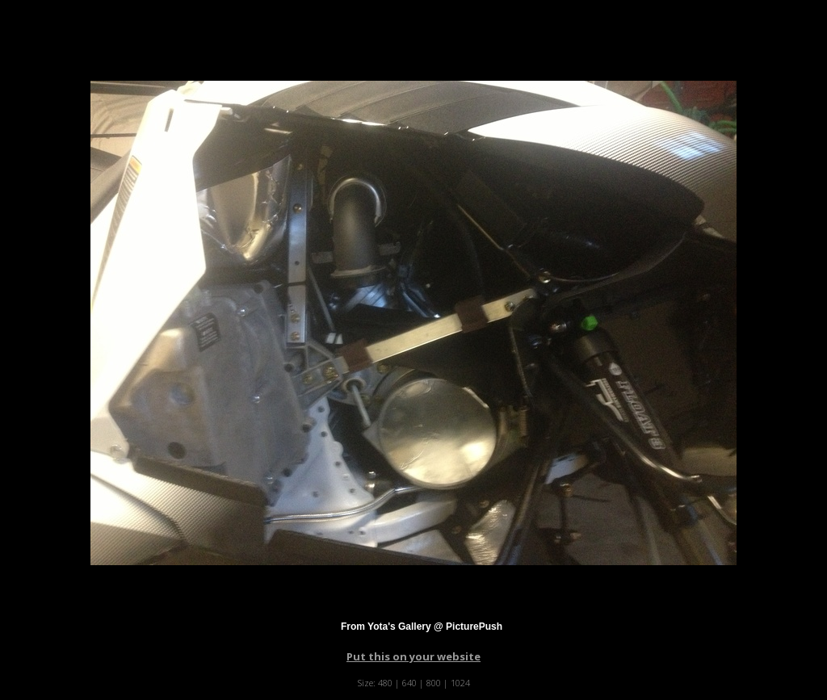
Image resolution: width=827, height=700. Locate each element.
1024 (460, 683)
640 (409, 683)
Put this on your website (413, 656)
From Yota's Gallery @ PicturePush (421, 626)
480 (385, 683)
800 (433, 683)
